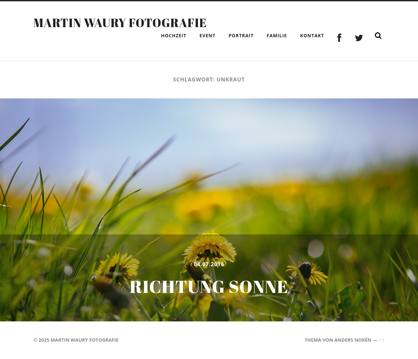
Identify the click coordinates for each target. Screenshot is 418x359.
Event (208, 35)
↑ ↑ (381, 340)
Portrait (241, 35)
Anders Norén (353, 340)
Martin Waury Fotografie (120, 22)
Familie (277, 35)
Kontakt (312, 35)
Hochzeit (173, 35)
